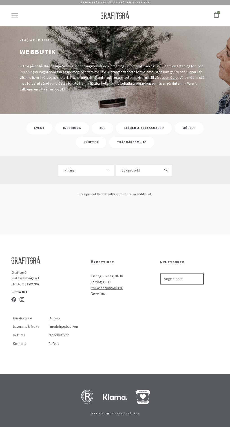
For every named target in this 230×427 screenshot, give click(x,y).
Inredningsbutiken (63, 326)
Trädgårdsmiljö (132, 142)
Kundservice (22, 318)
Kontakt (19, 343)
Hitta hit (19, 292)
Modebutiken (59, 335)
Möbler (189, 128)
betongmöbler (91, 66)
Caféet (54, 343)
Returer (19, 335)
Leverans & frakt (26, 326)
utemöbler (170, 77)
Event (39, 128)
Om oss (54, 318)
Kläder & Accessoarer (144, 128)
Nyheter (91, 142)
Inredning (72, 128)
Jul (102, 128)
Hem (23, 40)
